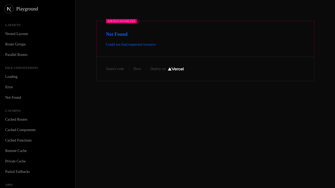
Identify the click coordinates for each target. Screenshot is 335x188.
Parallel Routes (16, 55)
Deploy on (167, 69)
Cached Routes (16, 119)
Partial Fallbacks (17, 172)
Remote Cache (16, 151)
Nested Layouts (16, 34)
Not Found (13, 97)
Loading (11, 77)
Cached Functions (18, 140)
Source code (115, 69)
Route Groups (15, 44)
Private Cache (15, 161)
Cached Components (20, 130)
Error (9, 87)
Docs (137, 69)
